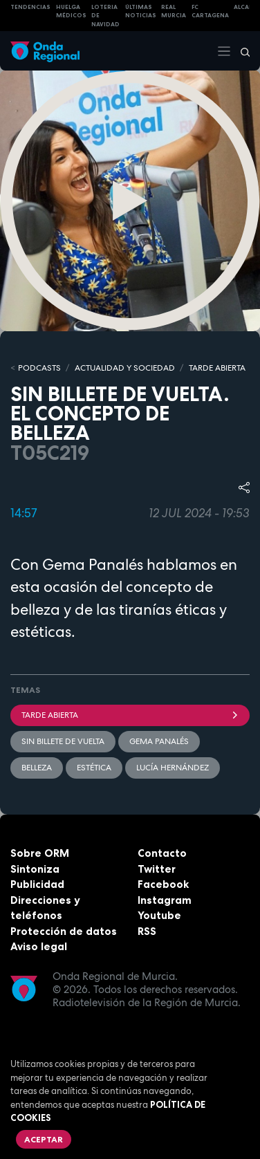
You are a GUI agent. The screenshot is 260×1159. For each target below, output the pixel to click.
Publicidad (37, 884)
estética (94, 767)
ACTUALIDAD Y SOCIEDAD (125, 367)
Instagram (165, 900)
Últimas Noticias (140, 11)
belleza (36, 767)
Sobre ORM (39, 853)
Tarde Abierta (130, 715)
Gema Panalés (159, 741)
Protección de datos (63, 931)
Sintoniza (34, 868)
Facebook (163, 884)
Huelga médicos (71, 11)
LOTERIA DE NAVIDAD (105, 15)
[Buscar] (241, 51)
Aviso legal (38, 946)
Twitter (157, 868)
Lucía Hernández (172, 767)
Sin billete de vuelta (62, 741)
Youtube (159, 915)
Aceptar (43, 1139)
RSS (147, 931)
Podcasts (39, 367)
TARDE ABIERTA (217, 367)
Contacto (162, 853)
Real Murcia (173, 11)
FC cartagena (210, 11)
